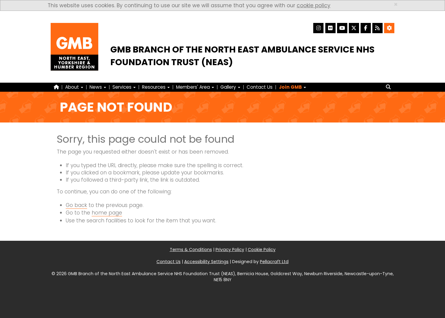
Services (124, 87)
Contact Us (260, 87)
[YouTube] (342, 28)
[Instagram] (318, 28)
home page (107, 212)
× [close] (396, 4)
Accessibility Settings (206, 262)
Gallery (230, 87)
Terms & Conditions (191, 249)
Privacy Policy (230, 249)
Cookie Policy (262, 249)
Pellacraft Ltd (274, 262)
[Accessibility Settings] (389, 28)
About (74, 87)
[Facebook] (366, 28)
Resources (156, 87)
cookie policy (313, 5)
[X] (354, 28)
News (98, 87)
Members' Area (195, 87)
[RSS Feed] (377, 28)
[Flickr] (330, 28)
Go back (76, 205)
